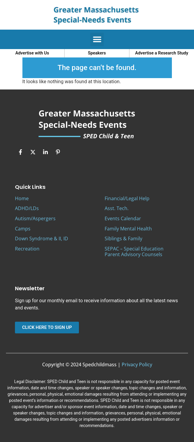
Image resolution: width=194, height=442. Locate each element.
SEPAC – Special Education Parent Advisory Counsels (134, 251)
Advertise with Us (32, 53)
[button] (97, 39)
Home (22, 198)
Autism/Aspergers (35, 218)
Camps (22, 228)
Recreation (27, 248)
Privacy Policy (137, 364)
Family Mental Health (128, 228)
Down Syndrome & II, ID (41, 238)
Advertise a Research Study (161, 53)
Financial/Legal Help (127, 198)
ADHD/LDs (27, 208)
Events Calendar (123, 218)
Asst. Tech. (117, 208)
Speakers (97, 53)
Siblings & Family (123, 238)
